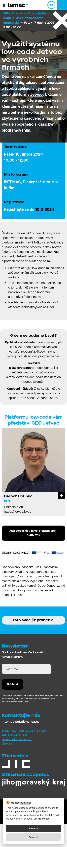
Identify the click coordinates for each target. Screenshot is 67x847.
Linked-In (8, 744)
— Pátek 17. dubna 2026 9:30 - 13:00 (28, 20)
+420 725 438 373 (14, 735)
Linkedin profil (13, 507)
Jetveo (36, 94)
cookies (25, 802)
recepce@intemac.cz (17, 739)
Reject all (33, 837)
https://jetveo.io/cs (17, 511)
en (51, 5)
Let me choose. (42, 818)
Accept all (34, 828)
